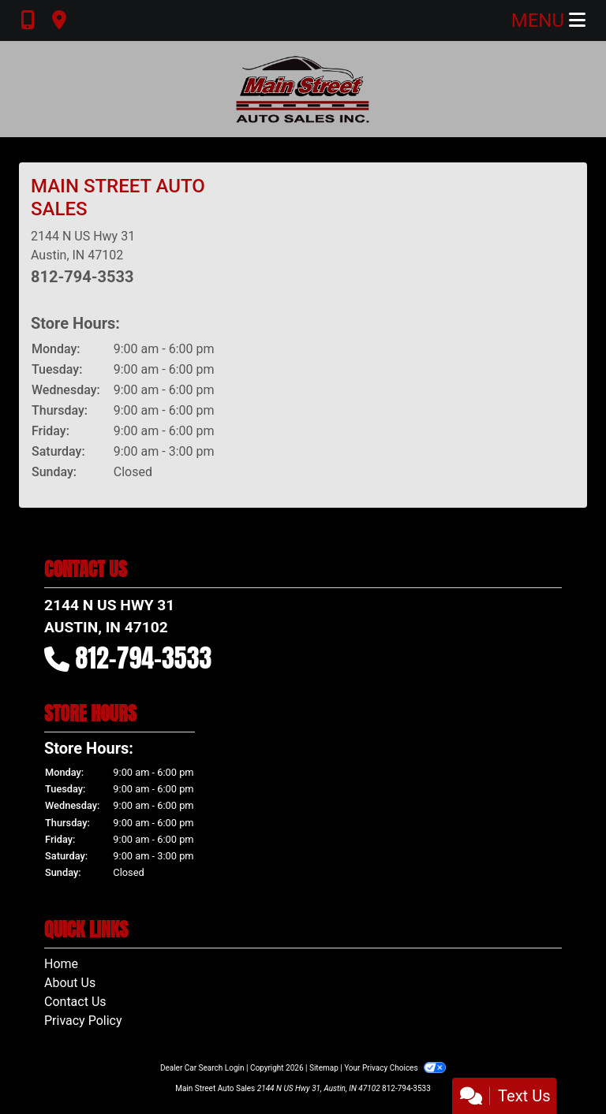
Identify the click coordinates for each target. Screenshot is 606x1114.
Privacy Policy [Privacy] (83, 1020)
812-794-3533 (82, 276)
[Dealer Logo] (303, 89)
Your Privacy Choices (395, 1068)
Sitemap (324, 1068)
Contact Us (75, 1001)
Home (61, 963)
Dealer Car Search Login (202, 1068)
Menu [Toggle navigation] (548, 20)
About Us (69, 982)
